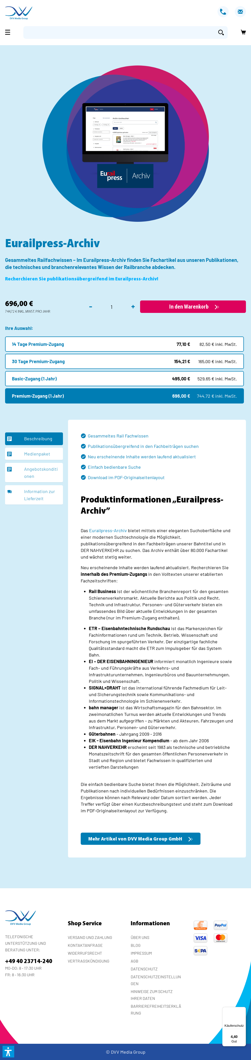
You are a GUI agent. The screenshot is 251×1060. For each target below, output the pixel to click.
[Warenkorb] (242, 32)
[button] (8, 1051)
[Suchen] (221, 32)
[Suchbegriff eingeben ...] (119, 32)
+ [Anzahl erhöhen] (133, 306)
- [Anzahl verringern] (90, 306)
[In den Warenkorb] (193, 306)
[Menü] (9, 32)
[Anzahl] (111, 306)
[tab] (34, 438)
